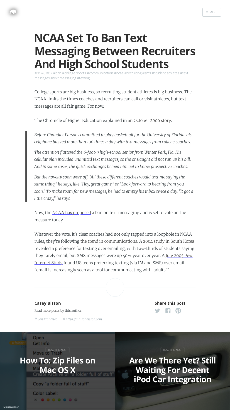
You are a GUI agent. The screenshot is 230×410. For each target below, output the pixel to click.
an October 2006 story (149, 120)
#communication (100, 73)
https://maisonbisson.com (84, 319)
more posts (51, 311)
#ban (57, 73)
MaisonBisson (11, 406)
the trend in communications (108, 241)
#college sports (74, 73)
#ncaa (119, 73)
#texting (83, 78)
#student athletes (165, 73)
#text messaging (63, 78)
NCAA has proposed (71, 212)
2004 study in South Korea (168, 241)
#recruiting (133, 73)
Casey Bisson (47, 303)
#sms (146, 73)
